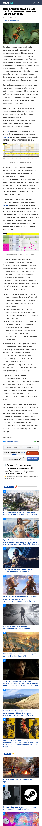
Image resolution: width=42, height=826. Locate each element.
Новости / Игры (15, 20)
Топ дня (9, 486)
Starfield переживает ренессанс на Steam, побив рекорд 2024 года (18, 570)
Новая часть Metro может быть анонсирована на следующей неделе (19, 627)
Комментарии (12, 447)
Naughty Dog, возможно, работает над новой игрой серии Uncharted (19, 808)
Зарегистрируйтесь (9, 458)
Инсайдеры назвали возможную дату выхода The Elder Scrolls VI (19, 655)
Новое (7, 754)
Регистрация (32, 459)
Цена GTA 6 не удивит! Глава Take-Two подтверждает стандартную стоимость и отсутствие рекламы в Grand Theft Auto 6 (21, 542)
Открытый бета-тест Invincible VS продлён (17, 780)
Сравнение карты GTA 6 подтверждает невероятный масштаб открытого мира (20, 513)
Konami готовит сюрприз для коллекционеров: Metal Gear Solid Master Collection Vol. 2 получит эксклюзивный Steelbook (20, 743)
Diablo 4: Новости (8, 437)
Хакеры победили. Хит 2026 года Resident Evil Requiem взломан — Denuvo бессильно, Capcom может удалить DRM (20, 683)
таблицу (6, 137)
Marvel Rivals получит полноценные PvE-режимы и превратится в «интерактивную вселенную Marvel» (20, 599)
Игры (5, 20)
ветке (7, 131)
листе (5, 205)
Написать (30, 447)
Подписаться (32, 453)
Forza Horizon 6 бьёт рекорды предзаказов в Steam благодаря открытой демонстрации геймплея (18, 713)
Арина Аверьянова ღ (13, 441)
